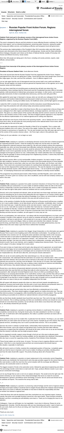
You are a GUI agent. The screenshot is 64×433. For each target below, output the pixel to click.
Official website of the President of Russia (49, 8)
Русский (60, 5)
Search (43, 1)
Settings (51, 1)
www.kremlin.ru (60, 430)
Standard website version (56, 15)
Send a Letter (20, 12)
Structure (11, 12)
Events (3, 12)
